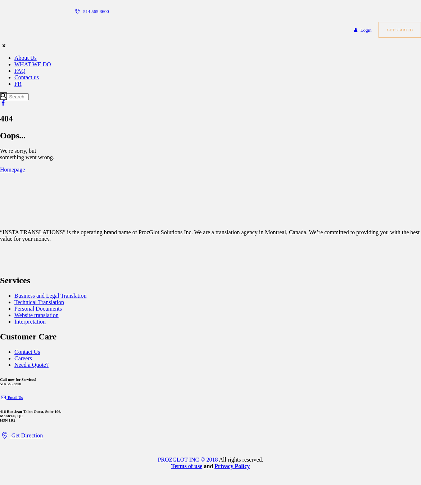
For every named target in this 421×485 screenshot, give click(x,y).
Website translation (36, 315)
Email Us (11, 397)
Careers (23, 358)
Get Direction (21, 435)
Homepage (12, 169)
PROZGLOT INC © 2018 (188, 460)
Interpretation (30, 322)
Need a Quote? (31, 365)
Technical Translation (39, 302)
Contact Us (27, 352)
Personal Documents (38, 309)
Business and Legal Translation (50, 296)
